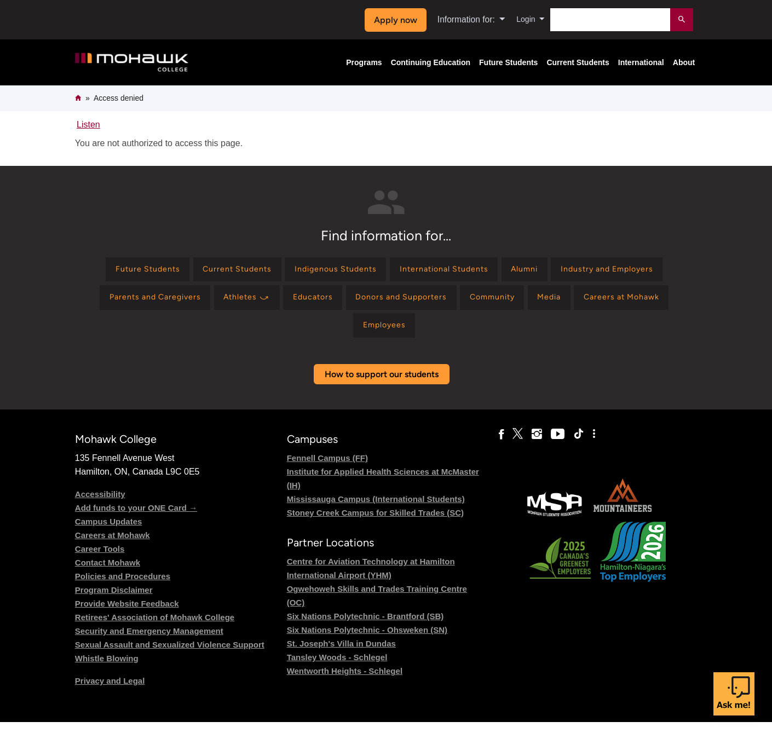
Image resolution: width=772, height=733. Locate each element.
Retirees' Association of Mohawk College (154, 627)
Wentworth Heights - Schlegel (344, 681)
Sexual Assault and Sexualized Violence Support (169, 655)
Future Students (508, 62)
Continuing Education (430, 62)
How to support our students (382, 384)
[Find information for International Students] (513, 271)
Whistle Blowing (107, 668)
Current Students (577, 62)
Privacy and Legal (110, 691)
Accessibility (100, 504)
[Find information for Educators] (449, 302)
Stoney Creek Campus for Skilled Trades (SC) (375, 523)
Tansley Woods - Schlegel (337, 668)
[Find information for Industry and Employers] (146, 302)
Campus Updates (108, 531)
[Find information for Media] (292, 334)
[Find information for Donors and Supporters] (547, 302)
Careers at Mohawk (112, 545)
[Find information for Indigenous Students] (393, 271)
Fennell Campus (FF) (327, 468)
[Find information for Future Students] (184, 271)
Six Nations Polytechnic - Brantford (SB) (365, 627)
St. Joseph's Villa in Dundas (341, 654)
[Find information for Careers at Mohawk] (373, 334)
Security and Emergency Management (149, 641)
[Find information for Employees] (465, 334)
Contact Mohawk (107, 573)
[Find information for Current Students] (284, 271)
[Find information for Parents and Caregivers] (273, 302)
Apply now (392, 20)
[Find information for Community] (648, 302)
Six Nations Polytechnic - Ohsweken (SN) (367, 640)
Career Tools (100, 559)
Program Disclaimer (114, 600)
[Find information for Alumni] (604, 271)
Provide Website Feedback (127, 614)
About (684, 62)
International (641, 62)
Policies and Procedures (122, 586)
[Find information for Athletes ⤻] (375, 302)
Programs (364, 62)
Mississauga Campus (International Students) (376, 509)
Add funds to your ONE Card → (136, 518)
